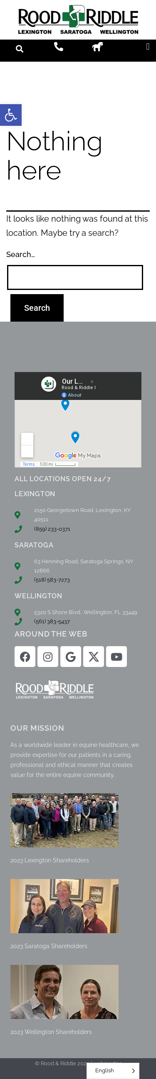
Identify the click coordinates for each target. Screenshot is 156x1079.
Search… (20, 254)
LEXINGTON (35, 494)
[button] (11, 115)
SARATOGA (34, 545)
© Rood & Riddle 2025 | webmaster (78, 1063)
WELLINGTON (38, 596)
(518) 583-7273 (52, 580)
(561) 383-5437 (52, 621)
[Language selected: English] (113, 1071)
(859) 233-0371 (52, 529)
